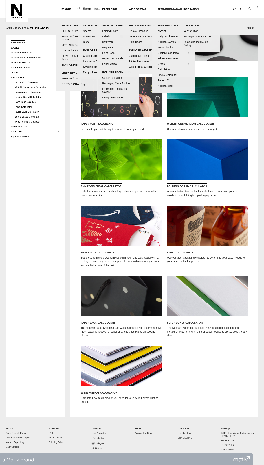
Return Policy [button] (55, 437)
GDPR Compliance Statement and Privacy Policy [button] (237, 434)
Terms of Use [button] (227, 440)
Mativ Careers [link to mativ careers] (12, 447)
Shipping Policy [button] (56, 442)
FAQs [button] (51, 433)
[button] (17, 11)
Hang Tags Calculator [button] (26, 102)
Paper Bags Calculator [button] (26, 111)
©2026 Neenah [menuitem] (227, 449)
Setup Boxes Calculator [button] (27, 116)
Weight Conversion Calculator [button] (30, 87)
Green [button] (14, 72)
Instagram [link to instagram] (98, 443)
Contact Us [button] (97, 448)
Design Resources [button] (20, 62)
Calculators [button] (17, 77)
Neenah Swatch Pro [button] (21, 52)
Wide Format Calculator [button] (27, 121)
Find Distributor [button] (19, 126)
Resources (21, 28)
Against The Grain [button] (20, 136)
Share (252, 28)
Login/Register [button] (99, 433)
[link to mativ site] (241, 458)
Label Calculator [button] (23, 106)
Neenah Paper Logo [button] (15, 442)
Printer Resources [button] (20, 67)
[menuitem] (66, 9)
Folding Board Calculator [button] (28, 97)
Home (9, 28)
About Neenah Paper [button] (16, 433)
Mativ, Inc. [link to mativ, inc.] (227, 445)
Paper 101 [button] (16, 131)
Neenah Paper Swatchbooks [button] (26, 57)
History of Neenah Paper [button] (18, 437)
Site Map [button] (225, 428)
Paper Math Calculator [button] (26, 82)
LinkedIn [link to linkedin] (98, 438)
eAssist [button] (15, 47)
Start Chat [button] (185, 433)
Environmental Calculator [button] (28, 92)
